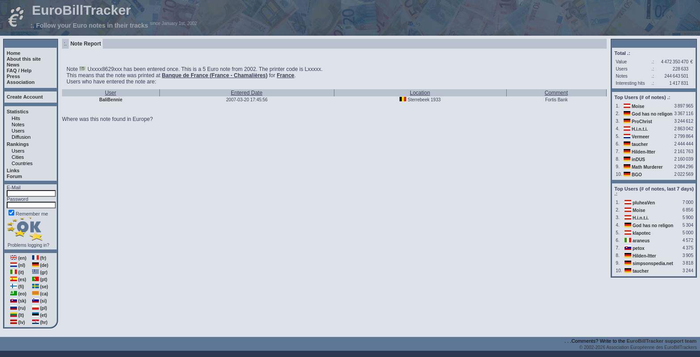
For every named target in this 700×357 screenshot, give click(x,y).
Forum (14, 176)
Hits (16, 118)
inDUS (638, 159)
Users (18, 130)
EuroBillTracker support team (662, 341)
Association (20, 82)
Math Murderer (647, 167)
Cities (18, 157)
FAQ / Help (19, 70)
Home (14, 53)
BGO (637, 174)
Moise (638, 106)
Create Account (25, 97)
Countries (22, 163)
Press (13, 76)
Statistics (18, 111)
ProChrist (642, 121)
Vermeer (640, 136)
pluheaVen (644, 202)
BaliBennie (110, 99)
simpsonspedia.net (653, 263)
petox (639, 248)
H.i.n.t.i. (640, 129)
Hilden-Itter (643, 151)
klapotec (642, 233)
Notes (18, 124)
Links (13, 170)
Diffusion (21, 137)
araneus (641, 240)
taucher (640, 144)
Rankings (18, 144)
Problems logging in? (28, 245)
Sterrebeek (418, 99)
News (13, 64)
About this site (24, 59)
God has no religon (652, 114)
